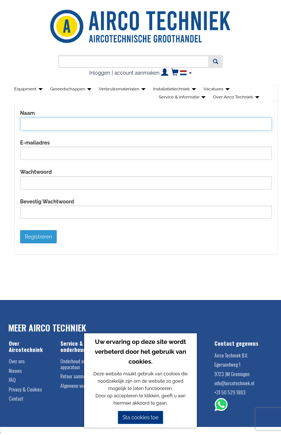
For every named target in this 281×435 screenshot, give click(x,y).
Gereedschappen (70, 88)
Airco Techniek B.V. (231, 355)
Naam (27, 113)
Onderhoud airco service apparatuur (82, 363)
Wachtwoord (36, 172)
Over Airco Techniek (236, 97)
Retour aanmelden (76, 376)
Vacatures (216, 88)
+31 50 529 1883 (230, 392)
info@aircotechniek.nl (234, 383)
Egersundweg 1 (227, 364)
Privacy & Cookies (25, 389)
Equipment (28, 88)
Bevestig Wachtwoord (47, 202)
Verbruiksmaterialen (122, 88)
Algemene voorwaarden (81, 385)
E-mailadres (35, 143)
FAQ (12, 379)
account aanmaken (137, 73)
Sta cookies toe (141, 417)
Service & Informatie (182, 97)
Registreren (38, 237)
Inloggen (99, 73)
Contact (16, 398)
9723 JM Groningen (232, 374)
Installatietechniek (174, 88)
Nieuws (15, 370)
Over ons (17, 361)
